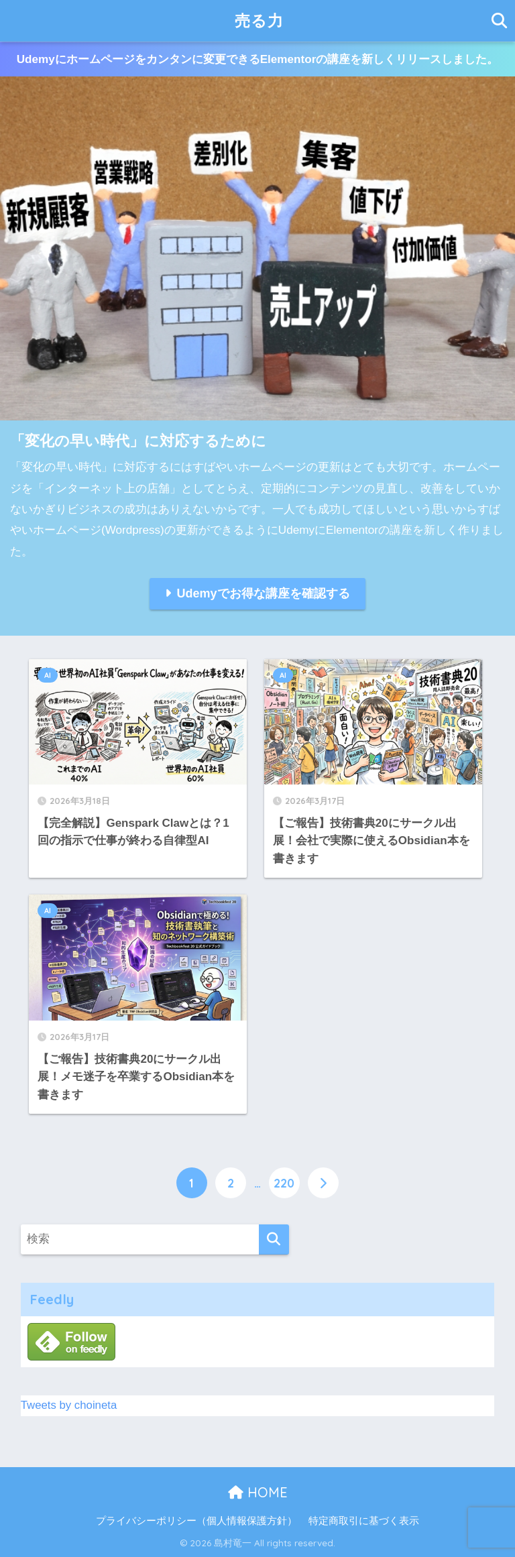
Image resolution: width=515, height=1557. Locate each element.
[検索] (274, 1239)
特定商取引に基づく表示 (363, 1520)
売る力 (259, 20)
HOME (258, 1492)
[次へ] (323, 1182)
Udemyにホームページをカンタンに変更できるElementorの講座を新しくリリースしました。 (258, 59)
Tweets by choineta (69, 1405)
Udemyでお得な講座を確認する (262, 593)
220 (284, 1182)
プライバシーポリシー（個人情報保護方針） (196, 1520)
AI (47, 675)
